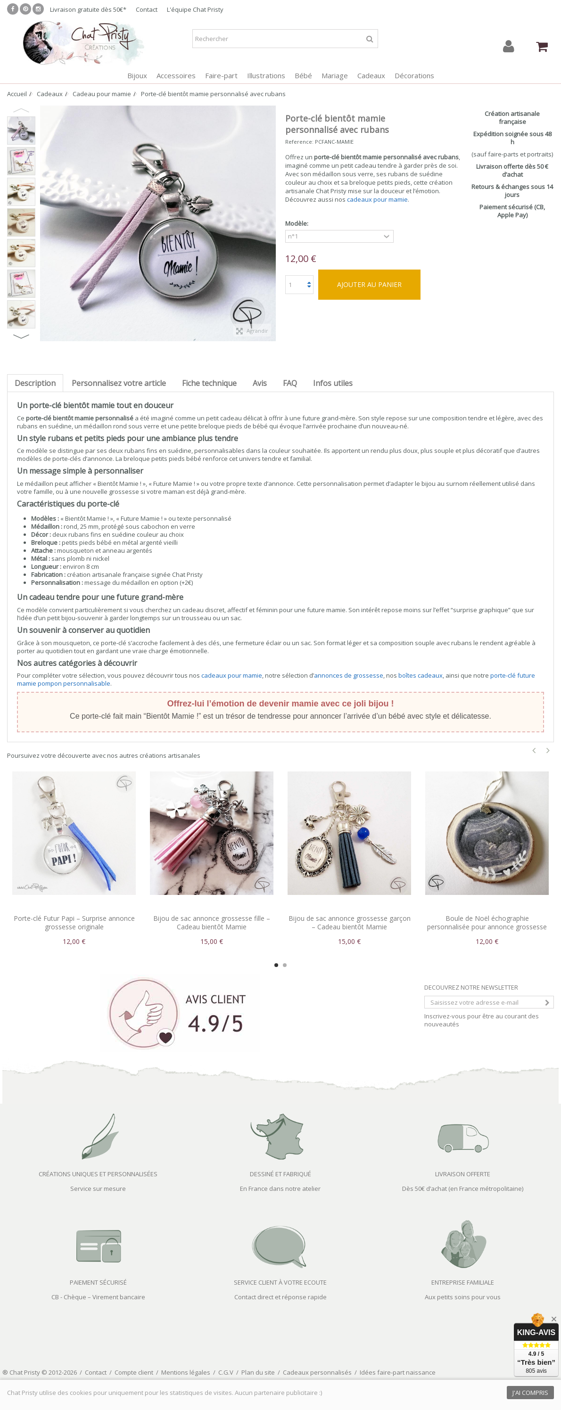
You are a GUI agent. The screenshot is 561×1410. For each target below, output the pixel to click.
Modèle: (297, 224)
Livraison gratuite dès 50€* (88, 9)
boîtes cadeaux (420, 675)
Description (35, 383)
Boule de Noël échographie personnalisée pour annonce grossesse (487, 922)
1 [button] (276, 965)
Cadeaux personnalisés (317, 1372)
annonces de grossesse (348, 675)
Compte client (134, 1372)
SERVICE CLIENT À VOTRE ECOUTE (280, 1282)
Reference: (299, 141)
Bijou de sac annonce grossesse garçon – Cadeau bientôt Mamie (350, 922)
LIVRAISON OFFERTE (462, 1174)
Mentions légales (185, 1372)
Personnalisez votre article (119, 383)
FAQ (290, 383)
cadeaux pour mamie (377, 199)
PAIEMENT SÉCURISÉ (98, 1282)
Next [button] (21, 336)
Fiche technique (209, 383)
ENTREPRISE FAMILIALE (462, 1282)
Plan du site (258, 1372)
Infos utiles (333, 383)
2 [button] (285, 965)
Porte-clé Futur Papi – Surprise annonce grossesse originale (74, 922)
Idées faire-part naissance (398, 1372)
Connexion (508, 46)
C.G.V (225, 1372)
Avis (260, 383)
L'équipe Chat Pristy (195, 9)
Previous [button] (21, 110)
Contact (146, 9)
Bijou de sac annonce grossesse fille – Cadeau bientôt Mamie (211, 922)
